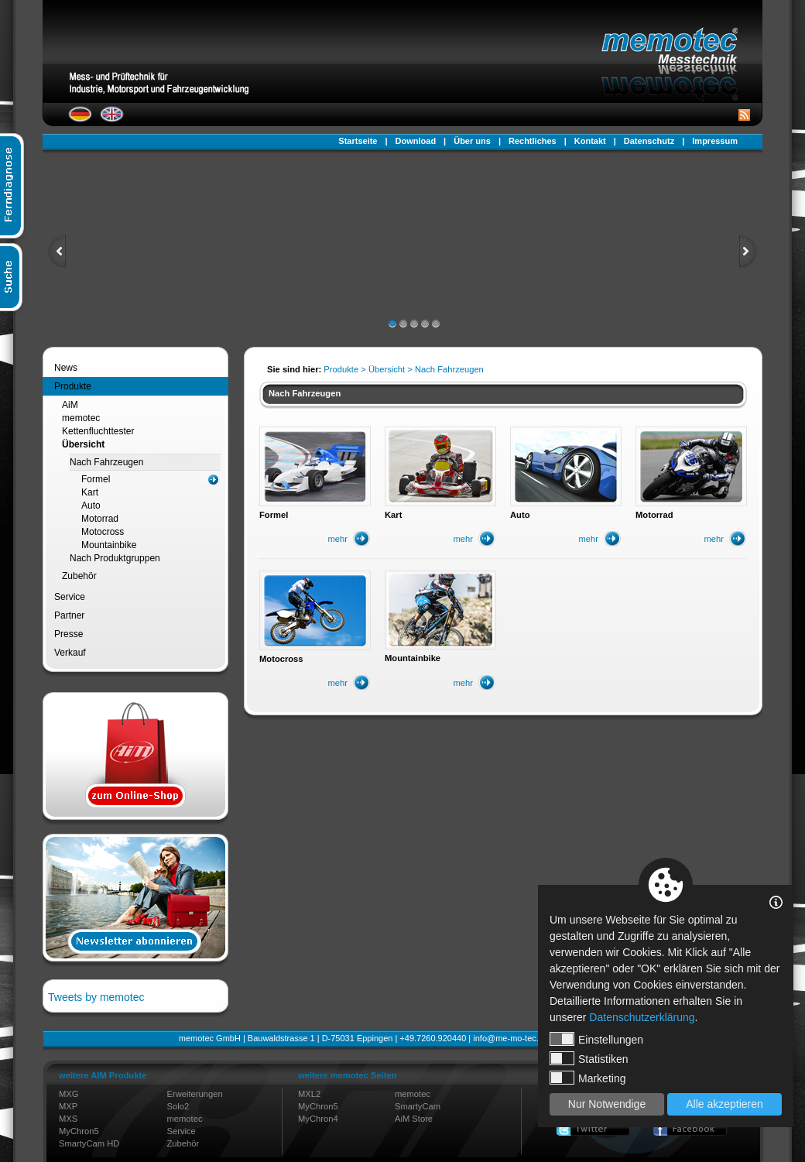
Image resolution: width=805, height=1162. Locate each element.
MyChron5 (79, 1131)
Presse (68, 634)
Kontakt (590, 141)
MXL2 (309, 1094)
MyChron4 (318, 1118)
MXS (68, 1118)
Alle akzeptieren (724, 1104)
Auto (91, 505)
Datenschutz (649, 141)
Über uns (472, 141)
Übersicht (83, 444)
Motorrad (99, 518)
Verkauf (70, 652)
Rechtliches (533, 141)
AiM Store (414, 1118)
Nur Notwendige (607, 1104)
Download (416, 141)
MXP (68, 1106)
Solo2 (178, 1106)
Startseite (357, 141)
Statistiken (589, 1058)
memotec (81, 418)
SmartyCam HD (89, 1143)
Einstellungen (596, 1039)
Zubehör (79, 576)
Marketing (587, 1078)
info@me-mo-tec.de (510, 1038)
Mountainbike (108, 545)
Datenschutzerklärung (641, 1017)
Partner (69, 615)
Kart (89, 492)
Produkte (72, 386)
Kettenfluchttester (98, 431)
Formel (95, 479)
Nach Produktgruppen (115, 558)
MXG (68, 1094)
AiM (70, 404)
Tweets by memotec (96, 997)
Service (69, 596)
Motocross (102, 531)
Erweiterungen (195, 1094)
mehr (338, 538)
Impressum (715, 141)
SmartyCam (417, 1106)
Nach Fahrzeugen (106, 462)
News (65, 367)
